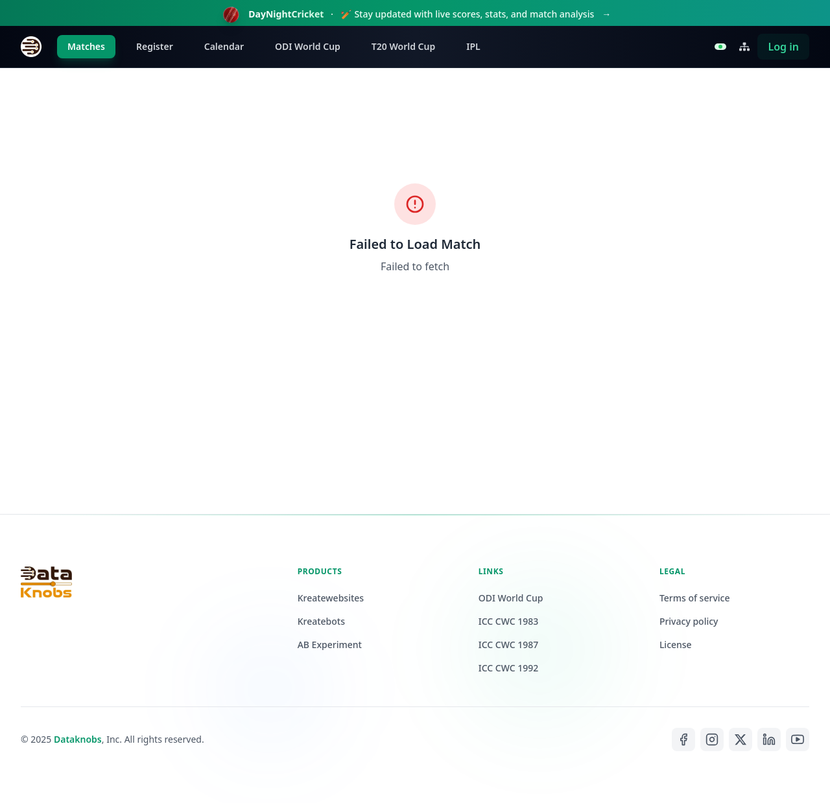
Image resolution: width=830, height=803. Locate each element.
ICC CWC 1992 (509, 668)
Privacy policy (688, 621)
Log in (783, 47)
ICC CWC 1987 (509, 644)
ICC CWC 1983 (509, 621)
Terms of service (694, 598)
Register (154, 46)
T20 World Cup (403, 46)
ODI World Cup (307, 46)
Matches (86, 46)
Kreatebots (321, 621)
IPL (473, 46)
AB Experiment (330, 644)
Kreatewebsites (331, 598)
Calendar (224, 46)
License (675, 644)
